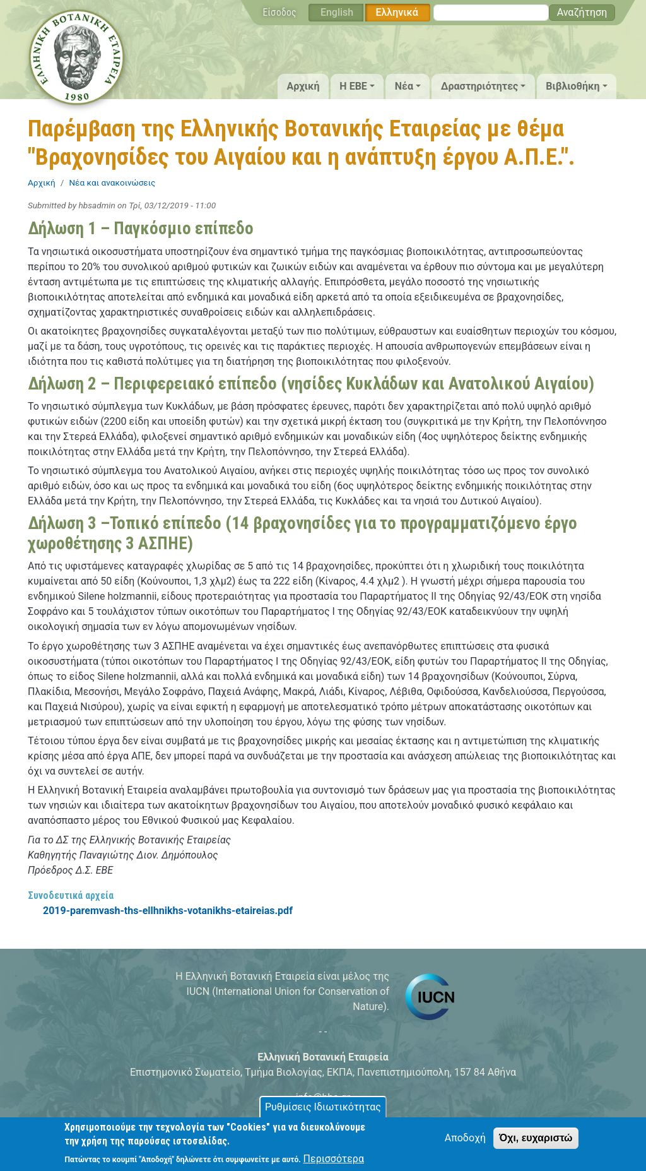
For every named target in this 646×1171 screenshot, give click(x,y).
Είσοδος (279, 12)
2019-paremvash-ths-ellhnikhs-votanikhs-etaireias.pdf (168, 911)
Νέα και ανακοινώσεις (112, 182)
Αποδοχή (465, 1143)
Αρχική (302, 86)
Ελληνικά (396, 12)
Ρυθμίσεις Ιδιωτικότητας (323, 1112)
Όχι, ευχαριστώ (536, 1143)
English (336, 12)
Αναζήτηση (582, 12)
